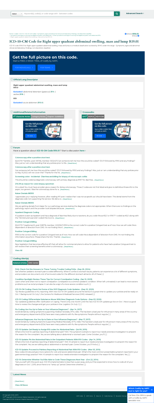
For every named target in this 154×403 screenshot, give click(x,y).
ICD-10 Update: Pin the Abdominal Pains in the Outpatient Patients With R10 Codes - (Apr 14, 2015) (58, 340)
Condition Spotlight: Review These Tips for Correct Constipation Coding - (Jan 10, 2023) (53, 279)
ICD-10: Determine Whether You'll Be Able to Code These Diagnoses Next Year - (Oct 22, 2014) (56, 360)
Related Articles (20, 263)
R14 (52, 92)
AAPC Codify (79, 396)
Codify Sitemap (108, 396)
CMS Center (33, 263)
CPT (84, 116)
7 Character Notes (21, 116)
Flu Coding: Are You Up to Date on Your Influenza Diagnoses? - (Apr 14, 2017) (48, 309)
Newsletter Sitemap (121, 396)
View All (18, 250)
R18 (21, 94)
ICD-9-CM (100, 117)
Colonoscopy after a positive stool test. (32, 158)
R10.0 (40, 103)
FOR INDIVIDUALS (23, 68)
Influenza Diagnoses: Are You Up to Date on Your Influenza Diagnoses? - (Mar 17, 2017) (52, 319)
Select (14, 14)
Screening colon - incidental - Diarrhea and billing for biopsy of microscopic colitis (51, 177)
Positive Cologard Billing (26, 222)
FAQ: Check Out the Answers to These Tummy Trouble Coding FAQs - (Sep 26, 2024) (52, 269)
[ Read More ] (72, 163)
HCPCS (91, 117)
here (82, 151)
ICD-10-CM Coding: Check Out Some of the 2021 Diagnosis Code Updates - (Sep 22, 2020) (54, 289)
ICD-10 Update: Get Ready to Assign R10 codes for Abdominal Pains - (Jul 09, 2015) (51, 330)
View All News (21, 385)
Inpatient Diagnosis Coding (27, 212)
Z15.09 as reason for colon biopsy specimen (34, 184)
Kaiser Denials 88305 (24, 193)
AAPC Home (89, 396)
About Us (98, 396)
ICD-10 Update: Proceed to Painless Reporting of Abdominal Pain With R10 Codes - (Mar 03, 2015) (57, 350)
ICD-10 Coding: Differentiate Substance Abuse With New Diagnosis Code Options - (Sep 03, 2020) (58, 299)
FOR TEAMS (45, 68)
